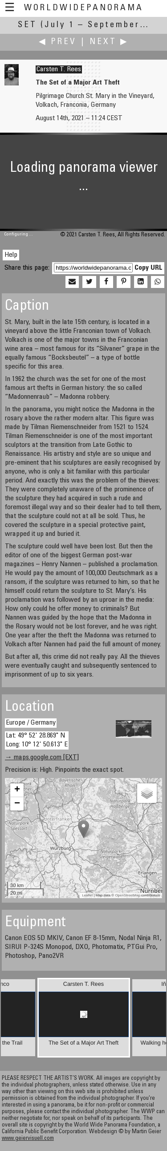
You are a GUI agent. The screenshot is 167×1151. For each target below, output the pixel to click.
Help (10, 255)
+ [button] (17, 790)
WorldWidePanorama (83, 8)
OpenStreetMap (127, 895)
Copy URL (148, 268)
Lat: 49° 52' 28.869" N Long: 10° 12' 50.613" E (37, 740)
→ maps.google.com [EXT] (42, 757)
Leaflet (87, 895)
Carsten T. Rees (59, 69)
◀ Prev (58, 42)
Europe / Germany (31, 722)
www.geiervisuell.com (28, 1139)
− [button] (17, 804)
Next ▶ (109, 42)
